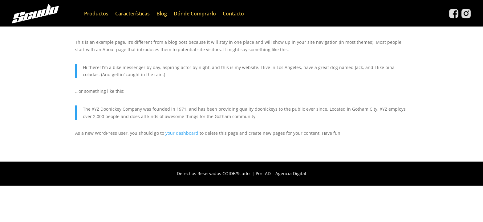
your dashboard (181, 133)
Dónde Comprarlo (195, 13)
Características (132, 13)
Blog (161, 13)
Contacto (233, 13)
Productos (96, 13)
